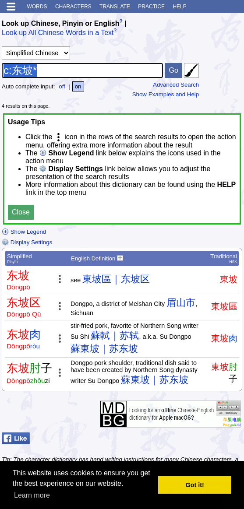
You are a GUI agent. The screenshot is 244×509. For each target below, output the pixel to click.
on (78, 86)
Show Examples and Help (165, 94)
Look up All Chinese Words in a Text (58, 33)
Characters (73, 7)
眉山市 (180, 302)
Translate (114, 7)
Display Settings (27, 242)
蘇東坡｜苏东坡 (104, 348)
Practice (151, 7)
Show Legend (24, 231)
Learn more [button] (32, 495)
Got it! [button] (195, 484)
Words (37, 7)
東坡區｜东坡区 (116, 279)
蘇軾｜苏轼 (115, 335)
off (62, 86)
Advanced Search (176, 84)
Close (21, 212)
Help (179, 7)
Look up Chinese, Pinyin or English (60, 23)
